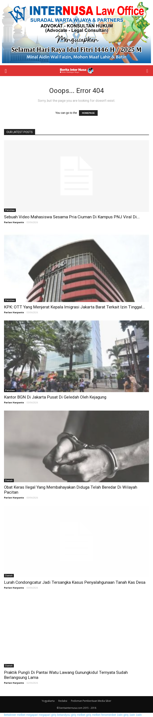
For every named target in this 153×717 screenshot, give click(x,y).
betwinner (10, 714)
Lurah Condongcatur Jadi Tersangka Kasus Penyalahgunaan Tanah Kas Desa (74, 582)
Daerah (9, 480)
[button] (147, 70)
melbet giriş (84, 714)
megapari (32, 714)
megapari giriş (47, 714)
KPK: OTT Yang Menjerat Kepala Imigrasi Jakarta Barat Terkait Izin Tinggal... (74, 307)
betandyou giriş (66, 714)
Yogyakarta (48, 701)
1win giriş (123, 714)
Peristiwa (10, 210)
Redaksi (62, 701)
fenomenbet (108, 714)
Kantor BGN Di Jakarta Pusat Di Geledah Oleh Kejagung (55, 397)
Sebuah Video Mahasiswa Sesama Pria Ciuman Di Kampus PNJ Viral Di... (72, 217)
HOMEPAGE (88, 113)
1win (132, 714)
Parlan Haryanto (14, 222)
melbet (21, 714)
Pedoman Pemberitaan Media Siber (91, 701)
